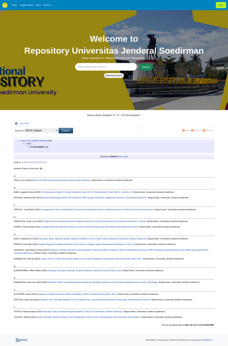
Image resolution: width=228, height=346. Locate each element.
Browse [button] (47, 5)
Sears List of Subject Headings (33, 140)
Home (14, 5)
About (38, 5)
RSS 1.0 (197, 130)
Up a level (24, 123)
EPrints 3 (207, 340)
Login (220, 5)
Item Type (123, 156)
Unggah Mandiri (26, 5)
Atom (187, 130)
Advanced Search (114, 75)
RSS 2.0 (209, 130)
